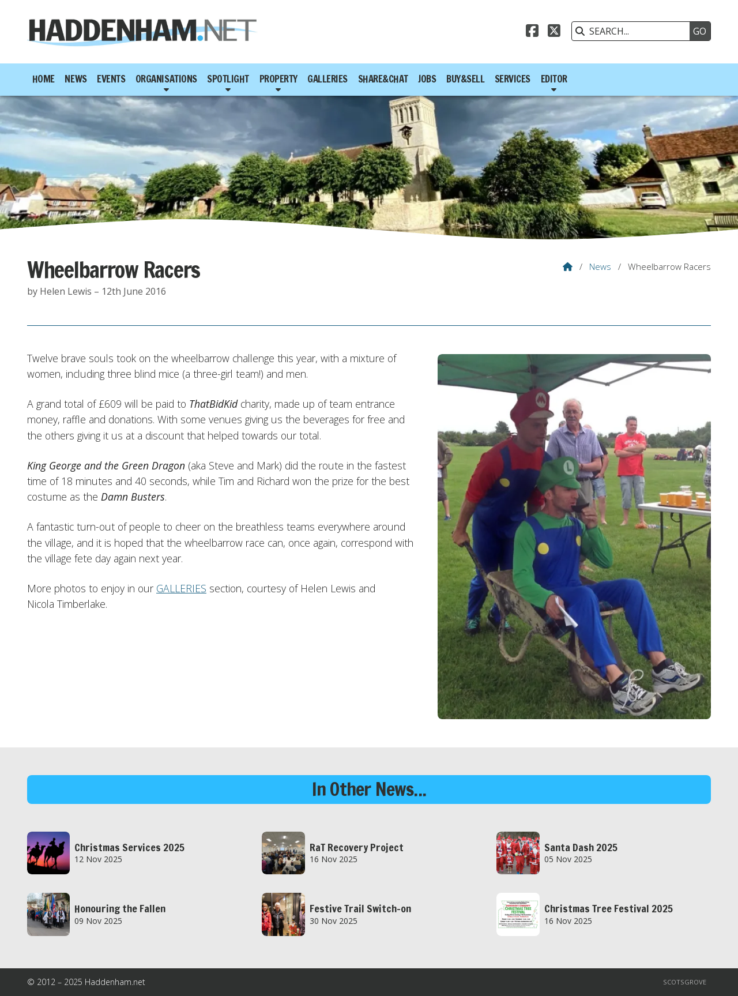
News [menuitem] (75, 79)
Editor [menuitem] (554, 79)
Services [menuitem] (512, 79)
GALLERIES (181, 588)
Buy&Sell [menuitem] (465, 79)
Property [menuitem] (278, 79)
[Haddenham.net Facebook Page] (532, 32)
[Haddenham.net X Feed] (554, 32)
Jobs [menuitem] (427, 79)
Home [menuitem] (43, 79)
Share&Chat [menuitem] (383, 79)
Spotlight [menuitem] (228, 79)
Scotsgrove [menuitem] (684, 982)
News (600, 266)
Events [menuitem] (111, 79)
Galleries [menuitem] (327, 79)
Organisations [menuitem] (166, 79)
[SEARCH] (634, 31)
